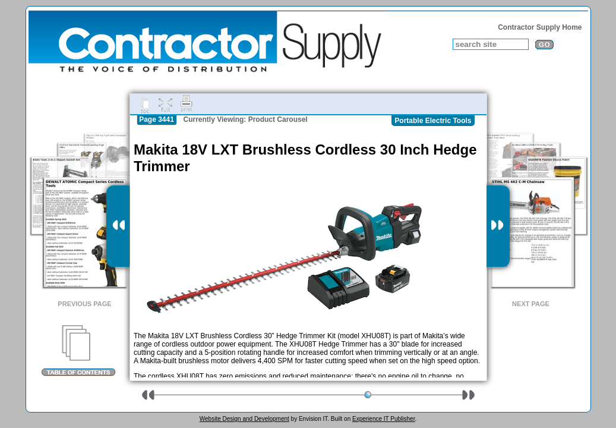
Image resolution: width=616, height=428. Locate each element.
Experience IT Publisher (383, 419)
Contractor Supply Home (540, 27)
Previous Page (84, 303)
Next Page (530, 303)
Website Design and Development (244, 419)
